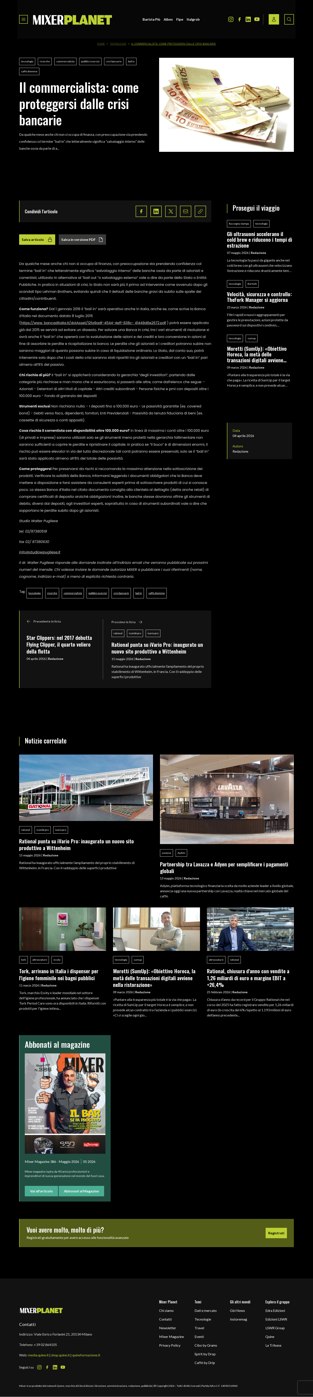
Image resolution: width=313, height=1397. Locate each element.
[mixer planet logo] (41, 1310)
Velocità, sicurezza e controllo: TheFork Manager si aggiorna (259, 297)
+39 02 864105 (45, 1344)
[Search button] (289, 19)
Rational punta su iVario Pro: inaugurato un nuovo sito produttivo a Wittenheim (157, 648)
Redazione (55, 658)
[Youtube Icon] (257, 19)
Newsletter (167, 1328)
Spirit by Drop (205, 1354)
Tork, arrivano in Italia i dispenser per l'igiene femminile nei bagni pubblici (58, 974)
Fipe (179, 19)
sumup (252, 338)
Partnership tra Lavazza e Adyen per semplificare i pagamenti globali (224, 867)
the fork (252, 283)
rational (117, 633)
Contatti (165, 1319)
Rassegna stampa (239, 223)
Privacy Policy (169, 1345)
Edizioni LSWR (276, 1319)
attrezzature (39, 959)
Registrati (276, 1233)
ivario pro (153, 633)
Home (101, 43)
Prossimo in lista (127, 622)
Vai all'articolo (41, 1191)
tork (23, 959)
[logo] (72, 19)
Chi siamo (166, 1310)
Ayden (181, 852)
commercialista (65, 61)
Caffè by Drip (205, 1363)
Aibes (168, 19)
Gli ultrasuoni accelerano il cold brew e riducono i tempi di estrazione (259, 239)
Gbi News (237, 1310)
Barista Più (151, 19)
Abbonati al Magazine (81, 1191)
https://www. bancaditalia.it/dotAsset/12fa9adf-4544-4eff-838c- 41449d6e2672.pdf (93, 322)
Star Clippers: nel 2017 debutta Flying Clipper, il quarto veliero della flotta (59, 644)
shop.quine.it (60, 1355)
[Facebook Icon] (239, 19)
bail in (131, 61)
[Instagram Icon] (230, 19)
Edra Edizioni (275, 1310)
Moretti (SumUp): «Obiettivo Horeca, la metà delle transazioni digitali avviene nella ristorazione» (257, 354)
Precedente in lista (44, 621)
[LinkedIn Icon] (248, 19)
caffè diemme (29, 71)
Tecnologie (118, 43)
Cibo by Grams (206, 1345)
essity (56, 959)
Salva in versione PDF (82, 239)
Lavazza (166, 852)
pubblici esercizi (90, 61)
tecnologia (27, 61)
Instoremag (238, 1319)
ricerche (45, 61)
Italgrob (193, 19)
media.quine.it (38, 1355)
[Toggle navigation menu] (23, 19)
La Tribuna (273, 1345)
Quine (269, 1336)
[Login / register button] (274, 19)
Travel (199, 1328)
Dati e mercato (206, 1310)
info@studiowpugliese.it (39, 552)
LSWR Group (275, 1328)
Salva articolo (37, 239)
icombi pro (135, 633)
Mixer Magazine (171, 1336)
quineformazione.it (86, 1355)
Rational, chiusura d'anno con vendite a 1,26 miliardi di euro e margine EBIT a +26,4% (248, 977)
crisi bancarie (114, 61)
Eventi (199, 1336)
